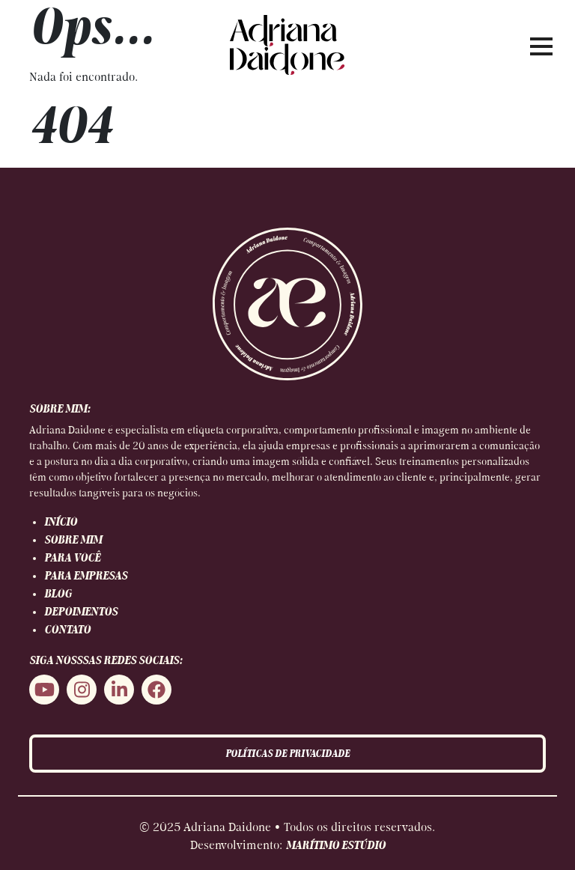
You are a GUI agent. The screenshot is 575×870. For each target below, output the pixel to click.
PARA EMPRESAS (85, 576)
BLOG (58, 594)
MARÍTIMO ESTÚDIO (336, 846)
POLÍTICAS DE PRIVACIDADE (287, 754)
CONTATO (67, 630)
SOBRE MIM (73, 541)
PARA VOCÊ (72, 559)
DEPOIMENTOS (81, 612)
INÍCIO (60, 523)
